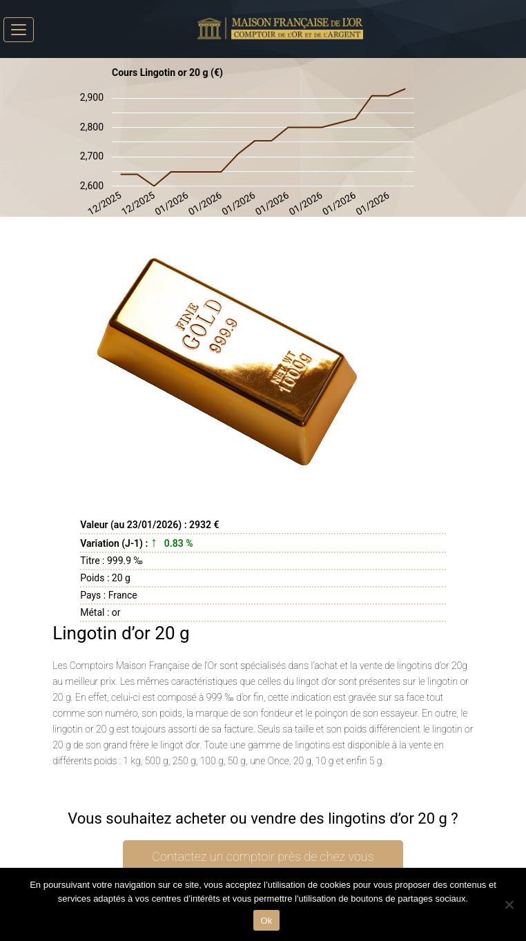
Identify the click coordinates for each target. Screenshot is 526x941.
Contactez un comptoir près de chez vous (262, 856)
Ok (266, 920)
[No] (509, 904)
